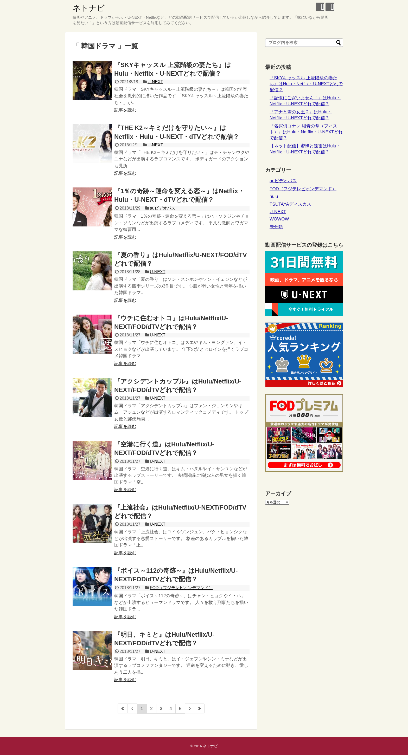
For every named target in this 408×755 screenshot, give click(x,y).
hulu (274, 196)
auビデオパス (162, 208)
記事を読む (125, 110)
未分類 (276, 226)
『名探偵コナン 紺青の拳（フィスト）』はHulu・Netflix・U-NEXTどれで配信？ (306, 131)
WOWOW (279, 219)
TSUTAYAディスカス (290, 204)
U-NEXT (155, 82)
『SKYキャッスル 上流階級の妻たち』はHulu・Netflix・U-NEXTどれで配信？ (306, 83)
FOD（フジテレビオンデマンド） (181, 587)
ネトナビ (89, 8)
